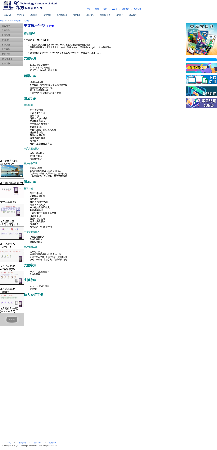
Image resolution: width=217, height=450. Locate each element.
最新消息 (90, 15)
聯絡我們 (137, 9)
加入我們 (132, 15)
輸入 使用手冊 (8, 59)
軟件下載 (20, 15)
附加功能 (6, 40)
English (114, 9)
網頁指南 (125, 9)
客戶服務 (76, 15)
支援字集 (6, 30)
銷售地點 (47, 15)
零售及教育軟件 (16, 21)
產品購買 (33, 15)
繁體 (97, 9)
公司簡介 (119, 15)
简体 (105, 9)
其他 (27, 21)
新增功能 (6, 35)
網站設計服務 (105, 15)
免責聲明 (52, 443)
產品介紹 (7, 15)
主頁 (89, 9)
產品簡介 (6, 25)
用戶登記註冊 (62, 15)
